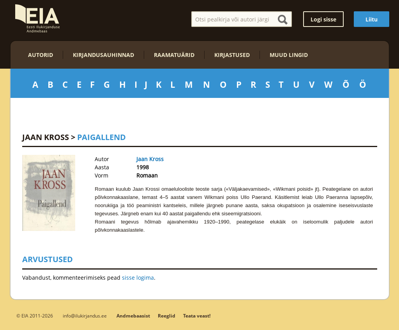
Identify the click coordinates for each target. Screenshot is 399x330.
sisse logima (138, 277)
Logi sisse (323, 19)
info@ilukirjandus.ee (85, 315)
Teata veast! (196, 315)
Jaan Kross (45, 137)
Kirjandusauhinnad (103, 55)
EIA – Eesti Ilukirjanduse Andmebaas (37, 18)
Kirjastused (232, 55)
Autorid (40, 55)
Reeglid (166, 315)
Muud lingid (289, 55)
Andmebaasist (133, 315)
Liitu (371, 19)
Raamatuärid (174, 55)
